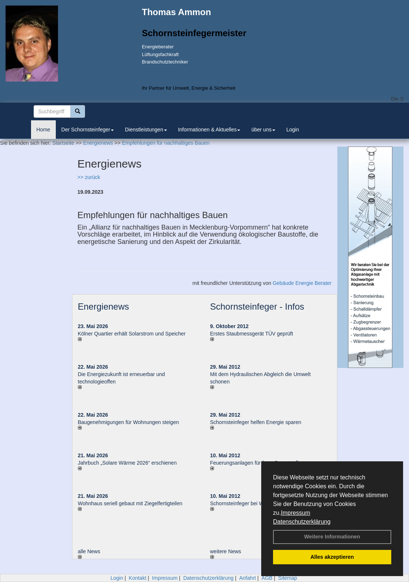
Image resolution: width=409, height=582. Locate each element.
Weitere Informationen (332, 537)
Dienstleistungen (146, 129)
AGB (267, 578)
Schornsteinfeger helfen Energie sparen (255, 422)
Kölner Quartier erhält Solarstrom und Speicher (132, 334)
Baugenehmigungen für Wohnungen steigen (128, 422)
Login (292, 129)
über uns (263, 129)
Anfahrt (247, 578)
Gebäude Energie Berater (302, 283)
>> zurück (89, 177)
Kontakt (137, 578)
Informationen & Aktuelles (209, 129)
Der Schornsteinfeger (87, 129)
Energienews (103, 306)
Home (43, 129)
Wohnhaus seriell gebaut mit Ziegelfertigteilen (130, 503)
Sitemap (287, 578)
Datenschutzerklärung (302, 522)
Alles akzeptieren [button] (332, 557)
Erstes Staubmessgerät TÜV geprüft (251, 334)
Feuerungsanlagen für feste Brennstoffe (255, 463)
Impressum (295, 513)
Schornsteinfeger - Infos (257, 306)
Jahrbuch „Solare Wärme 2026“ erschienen (127, 463)
